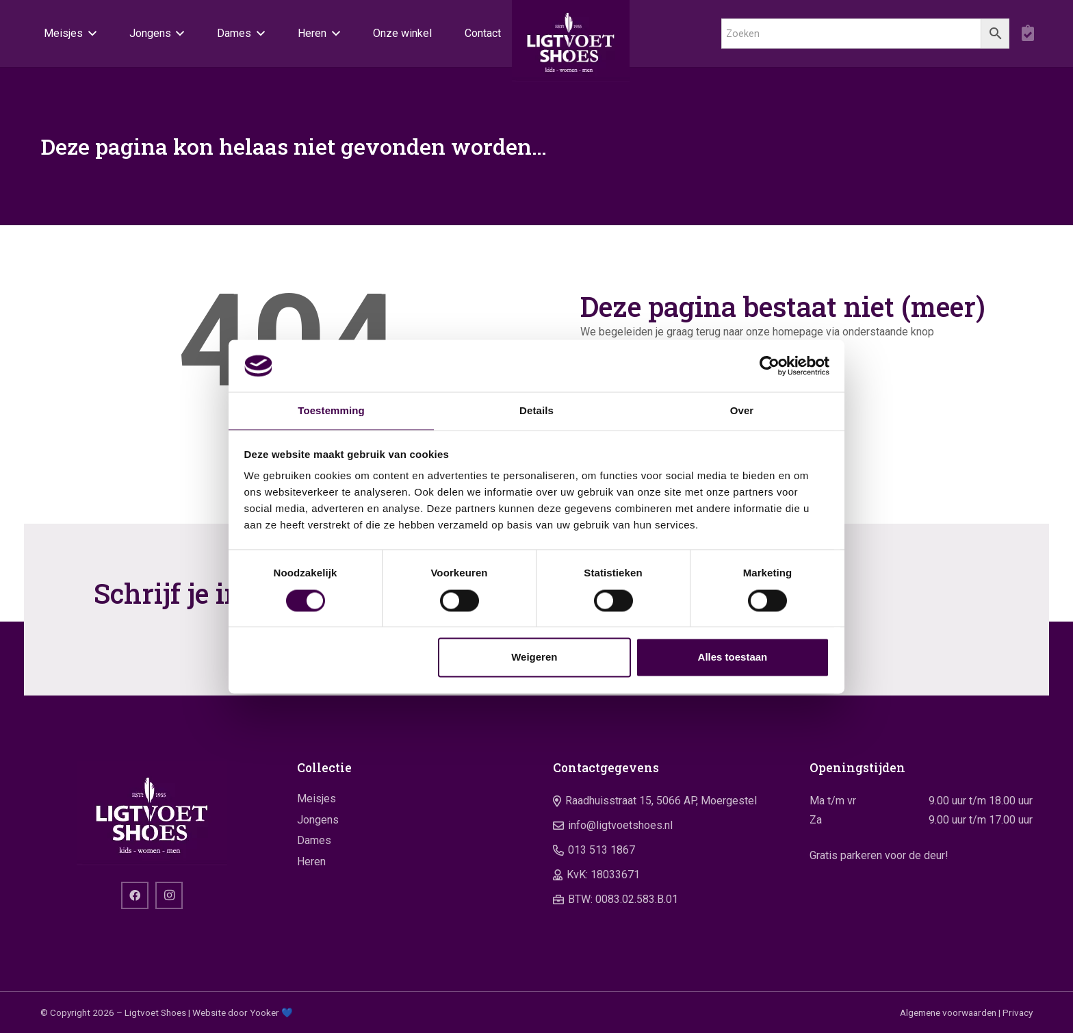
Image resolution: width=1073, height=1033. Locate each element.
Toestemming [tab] (331, 410)
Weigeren (534, 658)
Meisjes (316, 798)
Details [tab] (536, 410)
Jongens (318, 819)
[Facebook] (134, 895)
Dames (314, 840)
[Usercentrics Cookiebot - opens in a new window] (769, 365)
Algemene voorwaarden (948, 1012)
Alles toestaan (733, 658)
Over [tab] (742, 410)
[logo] (571, 48)
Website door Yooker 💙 (242, 1012)
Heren (311, 861)
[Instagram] (169, 895)
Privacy (1018, 1012)
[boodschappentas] (1027, 34)
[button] (89, 34)
